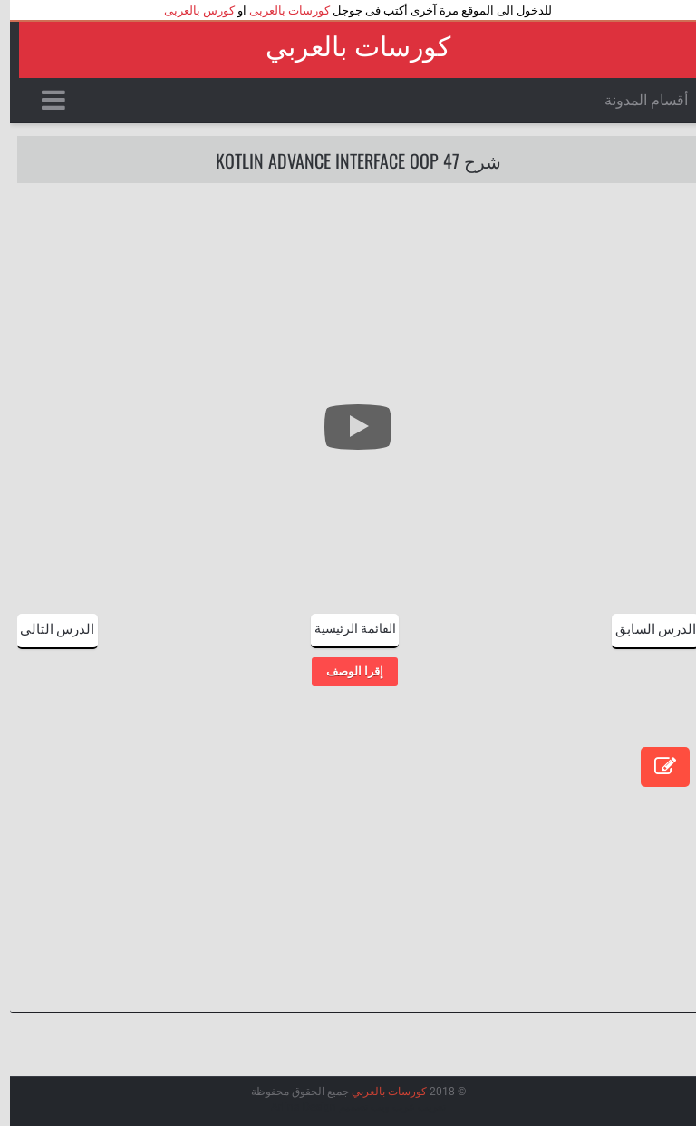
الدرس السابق (645, 627)
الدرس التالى (47, 627)
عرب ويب (383, 1107)
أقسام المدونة (636, 100)
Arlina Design (293, 1107)
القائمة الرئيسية (345, 626)
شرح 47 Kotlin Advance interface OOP (348, 160)
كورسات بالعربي (348, 47)
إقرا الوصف (344, 671)
